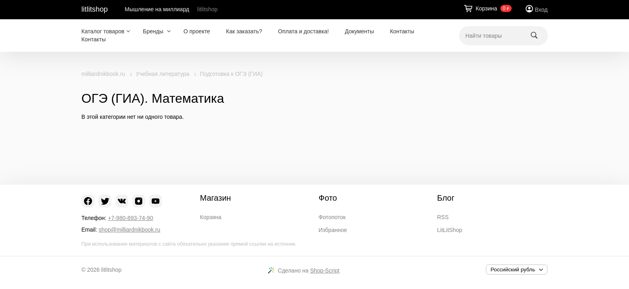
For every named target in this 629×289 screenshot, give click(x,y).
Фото (328, 198)
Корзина (210, 217)
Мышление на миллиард (157, 9)
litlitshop (95, 9)
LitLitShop (449, 230)
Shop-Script (324, 270)
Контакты (402, 31)
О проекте (196, 31)
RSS (443, 217)
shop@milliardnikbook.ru (129, 229)
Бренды (154, 31)
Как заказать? (244, 31)
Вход (541, 9)
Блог (446, 198)
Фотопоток (332, 217)
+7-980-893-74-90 (130, 218)
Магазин (215, 198)
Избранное (333, 230)
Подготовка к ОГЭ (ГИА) (231, 74)
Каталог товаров (103, 31)
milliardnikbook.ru (103, 74)
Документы (359, 31)
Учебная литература (162, 74)
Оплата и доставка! (303, 31)
